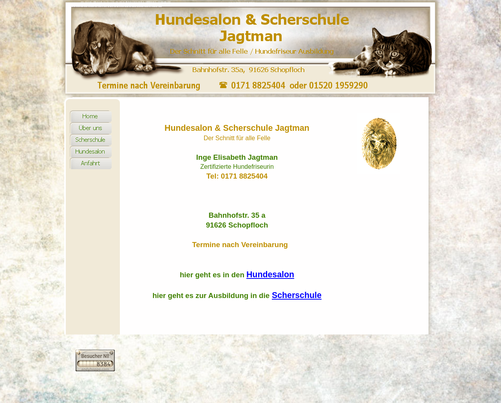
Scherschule (297, 295)
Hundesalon (270, 274)
